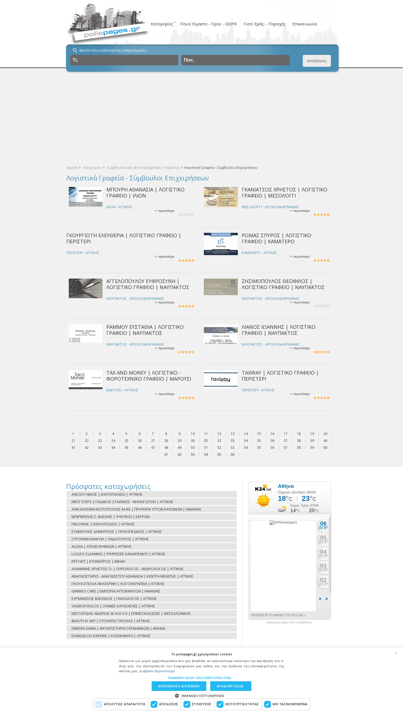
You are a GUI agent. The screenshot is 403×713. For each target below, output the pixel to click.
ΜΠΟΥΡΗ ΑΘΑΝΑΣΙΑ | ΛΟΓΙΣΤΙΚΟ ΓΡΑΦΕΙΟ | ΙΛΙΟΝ (145, 192)
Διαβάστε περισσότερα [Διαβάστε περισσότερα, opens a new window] (157, 671)
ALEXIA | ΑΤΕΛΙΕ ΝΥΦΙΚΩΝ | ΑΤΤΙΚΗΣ (102, 546)
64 (206, 454)
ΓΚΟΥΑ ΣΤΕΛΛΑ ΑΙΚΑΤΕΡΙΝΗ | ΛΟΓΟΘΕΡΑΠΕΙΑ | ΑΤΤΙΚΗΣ (118, 583)
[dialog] (201, 680)
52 (219, 447)
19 (312, 433)
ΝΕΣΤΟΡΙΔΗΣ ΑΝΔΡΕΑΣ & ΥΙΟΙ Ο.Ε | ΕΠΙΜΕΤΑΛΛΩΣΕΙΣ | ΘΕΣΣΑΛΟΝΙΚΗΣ (131, 613)
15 (259, 433)
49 (179, 447)
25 (126, 440)
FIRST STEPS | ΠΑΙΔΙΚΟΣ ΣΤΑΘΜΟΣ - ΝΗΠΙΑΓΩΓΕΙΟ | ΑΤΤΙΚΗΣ (122, 501)
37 (286, 440)
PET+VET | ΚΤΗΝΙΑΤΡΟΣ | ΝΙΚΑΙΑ (98, 561)
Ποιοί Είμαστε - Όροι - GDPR (208, 23)
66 (233, 454)
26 (140, 440)
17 (286, 433)
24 (113, 440)
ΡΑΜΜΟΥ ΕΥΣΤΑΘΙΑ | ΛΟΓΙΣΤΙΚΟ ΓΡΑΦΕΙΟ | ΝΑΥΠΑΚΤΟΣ (145, 330)
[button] (201, 678)
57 (286, 447)
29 (179, 440)
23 (100, 440)
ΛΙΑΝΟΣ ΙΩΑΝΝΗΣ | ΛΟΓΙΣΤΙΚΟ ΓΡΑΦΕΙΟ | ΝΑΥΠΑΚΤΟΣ (278, 330)
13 (233, 433)
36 (272, 440)
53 (233, 447)
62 (179, 454)
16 (272, 433)
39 (312, 440)
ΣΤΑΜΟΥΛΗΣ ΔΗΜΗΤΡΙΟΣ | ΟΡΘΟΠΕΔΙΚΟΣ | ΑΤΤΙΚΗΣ (117, 531)
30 (193, 440)
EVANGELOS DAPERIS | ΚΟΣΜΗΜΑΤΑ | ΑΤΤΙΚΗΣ (111, 635)
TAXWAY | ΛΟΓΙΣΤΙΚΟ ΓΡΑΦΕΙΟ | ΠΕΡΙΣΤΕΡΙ (280, 375)
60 (325, 447)
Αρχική (72, 167)
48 (166, 447)
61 (166, 454)
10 (193, 433)
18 (299, 433)
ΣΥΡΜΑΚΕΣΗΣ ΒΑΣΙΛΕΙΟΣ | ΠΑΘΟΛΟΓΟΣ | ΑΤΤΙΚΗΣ (114, 598)
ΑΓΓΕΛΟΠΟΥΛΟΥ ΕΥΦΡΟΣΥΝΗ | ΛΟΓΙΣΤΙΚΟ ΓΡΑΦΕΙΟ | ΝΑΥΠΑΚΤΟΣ (147, 284)
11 (206, 433)
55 (259, 447)
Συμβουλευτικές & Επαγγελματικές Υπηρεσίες (143, 167)
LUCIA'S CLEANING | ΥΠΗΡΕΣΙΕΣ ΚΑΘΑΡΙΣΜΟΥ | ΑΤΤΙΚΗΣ (118, 553)
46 (140, 447)
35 (259, 440)
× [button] (395, 653)
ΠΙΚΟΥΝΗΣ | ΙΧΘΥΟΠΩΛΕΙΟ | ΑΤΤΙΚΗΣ (103, 524)
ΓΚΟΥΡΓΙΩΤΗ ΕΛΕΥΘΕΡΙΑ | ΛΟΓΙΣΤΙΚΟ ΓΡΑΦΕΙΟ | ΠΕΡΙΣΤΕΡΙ (123, 238)
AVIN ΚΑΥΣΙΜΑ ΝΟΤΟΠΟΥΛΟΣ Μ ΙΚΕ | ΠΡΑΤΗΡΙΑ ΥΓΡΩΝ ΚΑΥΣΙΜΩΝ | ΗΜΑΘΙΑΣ (137, 509)
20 (325, 433)
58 (299, 447)
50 (193, 447)
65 (219, 454)
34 (246, 440)
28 (166, 440)
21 (73, 440)
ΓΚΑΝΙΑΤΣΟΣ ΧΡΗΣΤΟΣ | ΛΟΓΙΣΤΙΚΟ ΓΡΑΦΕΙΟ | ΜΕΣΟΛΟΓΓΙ (284, 192)
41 (73, 447)
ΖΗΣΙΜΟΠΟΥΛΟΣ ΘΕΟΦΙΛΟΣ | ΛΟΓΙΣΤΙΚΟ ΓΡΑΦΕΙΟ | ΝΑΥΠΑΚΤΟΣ (283, 284)
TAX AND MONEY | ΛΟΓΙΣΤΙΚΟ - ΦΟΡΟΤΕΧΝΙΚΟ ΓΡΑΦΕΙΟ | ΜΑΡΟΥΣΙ (148, 375)
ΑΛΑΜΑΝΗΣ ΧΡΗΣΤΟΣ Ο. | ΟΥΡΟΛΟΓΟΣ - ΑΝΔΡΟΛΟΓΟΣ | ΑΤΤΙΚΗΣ (128, 568)
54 (246, 447)
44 (113, 447)
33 (233, 440)
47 (153, 447)
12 (219, 433)
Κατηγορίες (162, 23)
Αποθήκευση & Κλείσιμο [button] (179, 686)
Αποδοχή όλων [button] (230, 686)
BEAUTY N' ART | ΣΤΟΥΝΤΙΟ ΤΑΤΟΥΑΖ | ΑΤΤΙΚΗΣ (111, 620)
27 (153, 440)
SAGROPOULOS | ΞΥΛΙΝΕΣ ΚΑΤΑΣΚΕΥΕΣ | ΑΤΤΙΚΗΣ (113, 605)
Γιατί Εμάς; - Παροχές (265, 23)
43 (100, 447)
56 (272, 447)
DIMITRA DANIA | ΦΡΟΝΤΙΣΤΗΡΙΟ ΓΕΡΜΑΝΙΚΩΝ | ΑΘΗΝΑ (118, 628)
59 (312, 447)
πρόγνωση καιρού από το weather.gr (289, 622)
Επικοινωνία (305, 23)
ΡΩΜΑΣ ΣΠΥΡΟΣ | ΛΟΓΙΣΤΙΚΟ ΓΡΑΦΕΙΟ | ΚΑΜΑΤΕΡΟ (276, 238)
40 (325, 440)
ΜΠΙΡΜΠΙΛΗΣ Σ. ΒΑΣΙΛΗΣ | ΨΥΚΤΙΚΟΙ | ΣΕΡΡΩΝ (111, 516)
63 (193, 454)
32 (219, 440)
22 (87, 440)
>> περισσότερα (164, 211)
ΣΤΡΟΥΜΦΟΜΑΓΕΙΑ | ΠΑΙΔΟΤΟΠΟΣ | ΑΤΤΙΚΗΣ (110, 538)
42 (87, 447)
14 (246, 433)
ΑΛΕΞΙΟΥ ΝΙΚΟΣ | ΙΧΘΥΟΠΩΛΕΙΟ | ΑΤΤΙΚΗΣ (107, 494)
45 (126, 447)
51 (206, 447)
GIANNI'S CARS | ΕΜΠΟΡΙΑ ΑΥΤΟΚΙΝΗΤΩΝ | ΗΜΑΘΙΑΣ (116, 591)
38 (299, 440)
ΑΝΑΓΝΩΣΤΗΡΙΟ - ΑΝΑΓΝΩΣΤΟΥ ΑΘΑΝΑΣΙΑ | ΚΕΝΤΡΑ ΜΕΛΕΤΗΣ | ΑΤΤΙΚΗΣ (133, 576)
